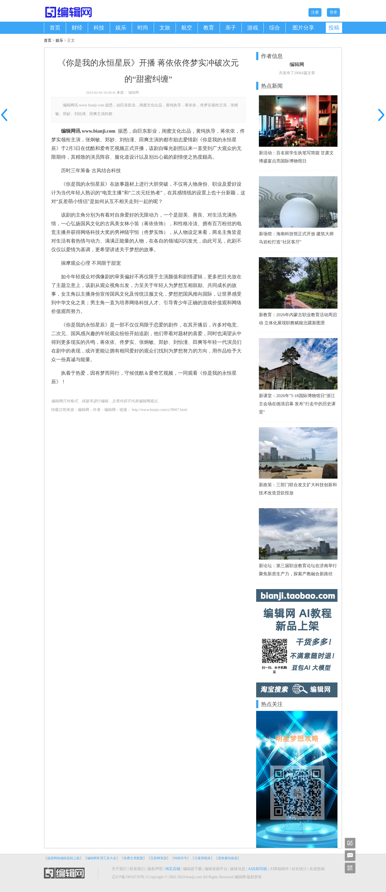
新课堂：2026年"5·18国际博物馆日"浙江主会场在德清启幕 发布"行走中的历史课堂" (297, 403)
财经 (77, 28)
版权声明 (155, 869)
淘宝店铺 (172, 869)
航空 (186, 28)
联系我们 (137, 869)
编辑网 (133, 92)
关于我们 (119, 869)
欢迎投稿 (317, 869)
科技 (99, 28)
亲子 (230, 28)
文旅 (164, 28)
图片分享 (303, 28)
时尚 (142, 28)
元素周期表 (202, 858)
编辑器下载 (192, 869)
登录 (333, 12)
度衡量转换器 (227, 858)
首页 (55, 28)
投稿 (334, 28)
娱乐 (120, 28)
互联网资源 (158, 858)
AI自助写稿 (257, 869)
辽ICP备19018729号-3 (129, 877)
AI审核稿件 (279, 869)
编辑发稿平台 (216, 869)
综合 (274, 28)
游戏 (252, 28)
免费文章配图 (133, 858)
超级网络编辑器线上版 (63, 858)
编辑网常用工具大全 (101, 858)
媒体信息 (237, 869)
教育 (208, 28)
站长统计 (299, 869)
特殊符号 (180, 858)
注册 (315, 12)
